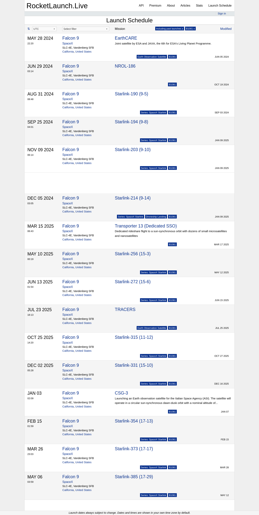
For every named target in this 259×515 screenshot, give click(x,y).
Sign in (222, 13)
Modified (226, 28)
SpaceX (67, 43)
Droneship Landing (156, 216)
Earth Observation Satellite (152, 56)
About (171, 5)
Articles (185, 5)
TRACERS (125, 309)
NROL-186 (125, 66)
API (141, 5)
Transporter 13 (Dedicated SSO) (146, 226)
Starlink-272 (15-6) (133, 281)
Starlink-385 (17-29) (134, 476)
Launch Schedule (220, 5)
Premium (155, 5)
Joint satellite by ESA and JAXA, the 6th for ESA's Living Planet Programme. (163, 43)
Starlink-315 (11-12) (134, 337)
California (68, 51)
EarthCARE (126, 38)
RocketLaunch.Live (57, 6)
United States (83, 51)
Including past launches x (169, 28)
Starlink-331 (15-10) (134, 365)
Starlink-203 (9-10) (133, 149)
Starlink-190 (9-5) (131, 93)
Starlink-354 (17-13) (134, 421)
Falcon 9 (70, 38)
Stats (199, 5)
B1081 (172, 56)
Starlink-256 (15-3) (133, 253)
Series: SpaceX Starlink (153, 112)
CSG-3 (121, 393)
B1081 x (190, 28)
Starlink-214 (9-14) (133, 198)
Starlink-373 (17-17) (134, 448)
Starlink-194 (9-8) (131, 121)
